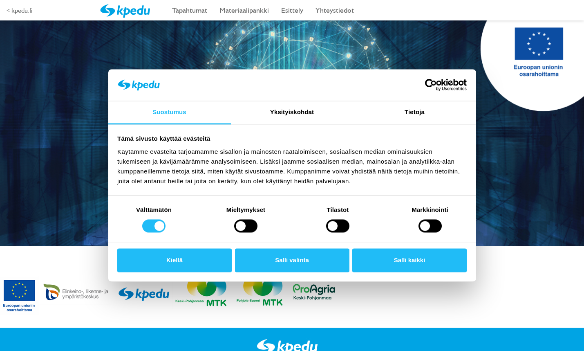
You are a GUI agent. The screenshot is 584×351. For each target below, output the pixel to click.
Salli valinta (292, 259)
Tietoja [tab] (415, 111)
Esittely (292, 10)
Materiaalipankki (244, 10)
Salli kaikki (409, 259)
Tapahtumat (189, 10)
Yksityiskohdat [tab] (292, 111)
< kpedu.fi (19, 10)
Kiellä (174, 259)
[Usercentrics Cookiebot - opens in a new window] (431, 85)
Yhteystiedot (334, 10)
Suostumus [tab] (169, 111)
